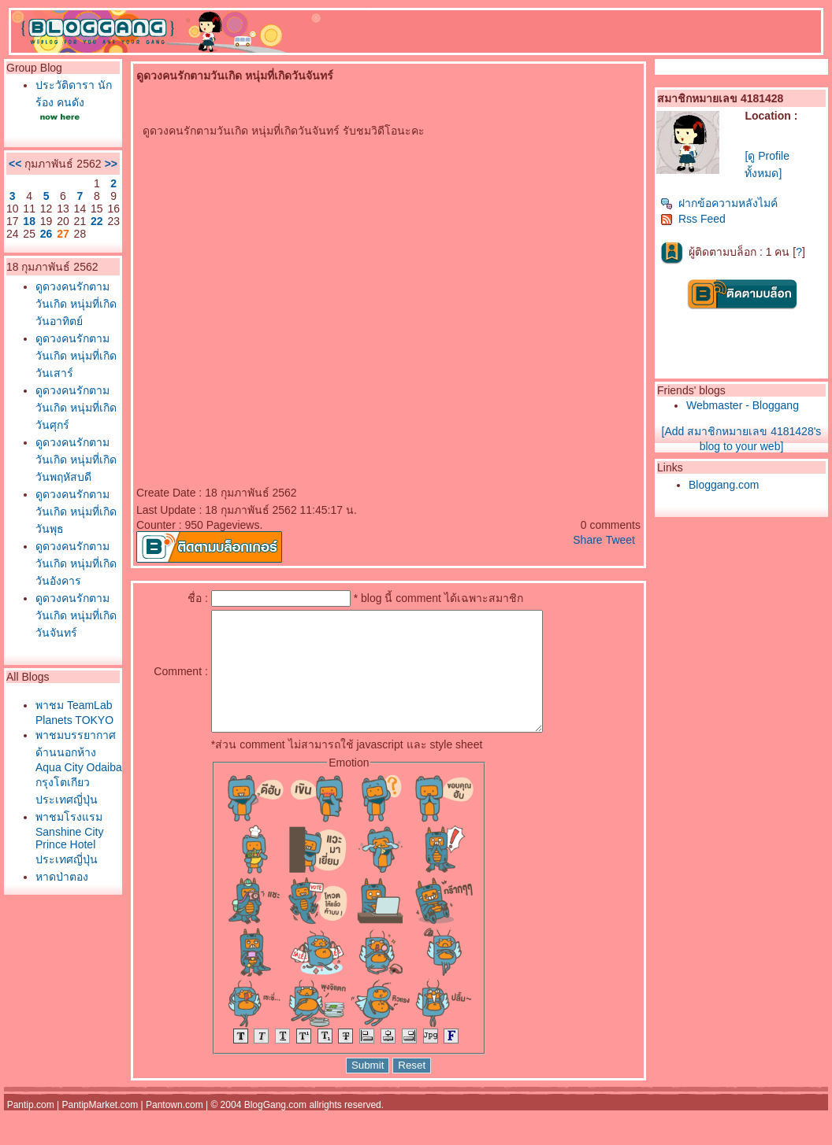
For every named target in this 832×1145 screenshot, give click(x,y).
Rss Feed (693, 218)
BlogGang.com (275, 1128)
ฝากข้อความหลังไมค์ (719, 203)
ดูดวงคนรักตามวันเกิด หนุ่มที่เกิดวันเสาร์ (76, 355)
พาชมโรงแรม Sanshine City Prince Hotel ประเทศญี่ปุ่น (69, 838)
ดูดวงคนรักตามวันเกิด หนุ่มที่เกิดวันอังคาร (76, 563)
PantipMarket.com (99, 1128)
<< (15, 163)
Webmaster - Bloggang (742, 405)
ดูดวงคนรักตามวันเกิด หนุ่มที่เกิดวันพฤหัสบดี (76, 459)
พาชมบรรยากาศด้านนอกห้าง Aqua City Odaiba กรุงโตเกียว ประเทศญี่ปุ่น (78, 767)
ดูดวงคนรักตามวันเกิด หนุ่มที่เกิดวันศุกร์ (76, 407)
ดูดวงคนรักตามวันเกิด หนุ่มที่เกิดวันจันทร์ (76, 615)
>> (111, 163)
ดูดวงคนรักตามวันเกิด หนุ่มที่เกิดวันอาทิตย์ (76, 303)
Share (587, 540)
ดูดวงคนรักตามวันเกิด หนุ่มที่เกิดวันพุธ (76, 511)
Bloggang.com (724, 484)
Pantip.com (30, 1128)
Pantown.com (174, 1128)
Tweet (620, 540)
